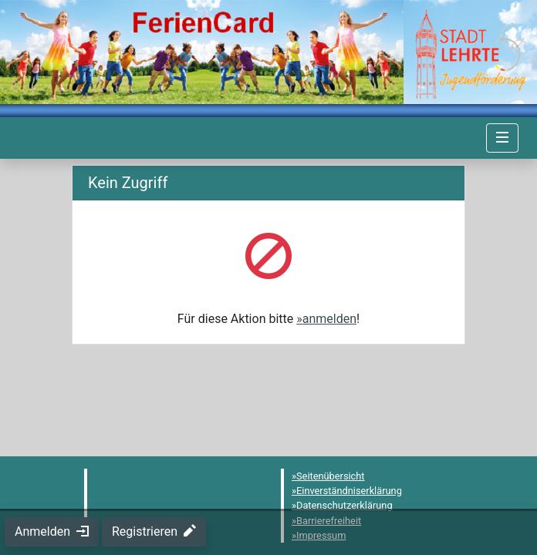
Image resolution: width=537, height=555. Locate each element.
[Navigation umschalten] (502, 138)
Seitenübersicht (330, 476)
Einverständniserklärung (349, 490)
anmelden (329, 318)
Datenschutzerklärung (344, 505)
